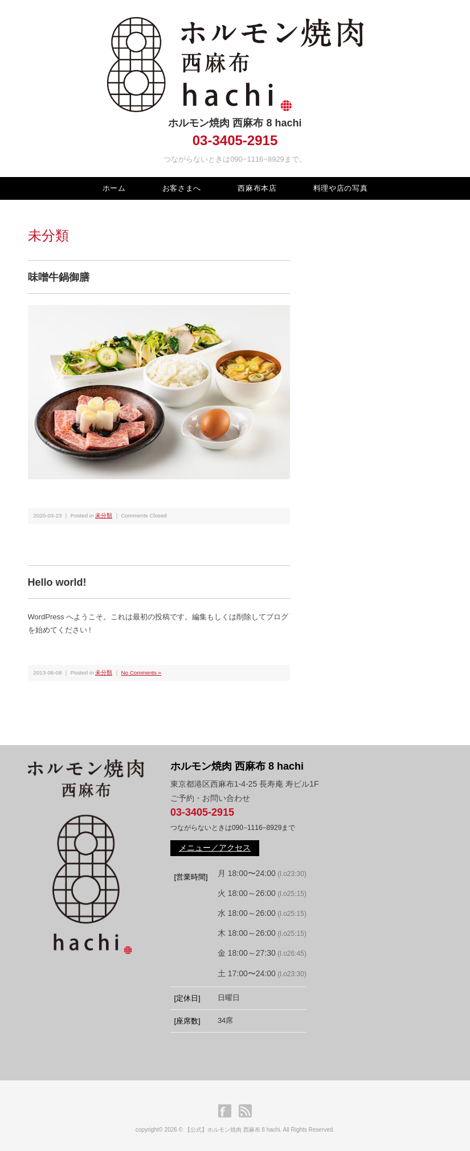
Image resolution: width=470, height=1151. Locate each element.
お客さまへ (181, 188)
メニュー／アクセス (215, 847)
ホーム (114, 188)
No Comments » (141, 672)
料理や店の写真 (340, 188)
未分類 (103, 515)
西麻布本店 (257, 188)
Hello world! (57, 582)
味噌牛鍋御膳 (58, 277)
